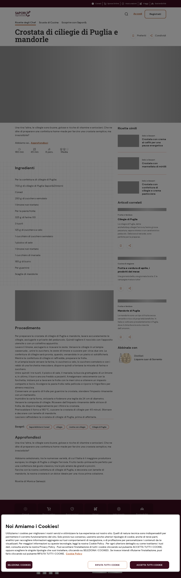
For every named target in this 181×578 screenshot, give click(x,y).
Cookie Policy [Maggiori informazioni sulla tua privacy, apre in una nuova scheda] (74, 553)
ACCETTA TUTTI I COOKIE (149, 565)
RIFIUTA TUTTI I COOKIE (107, 565)
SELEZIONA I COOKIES (19, 565)
